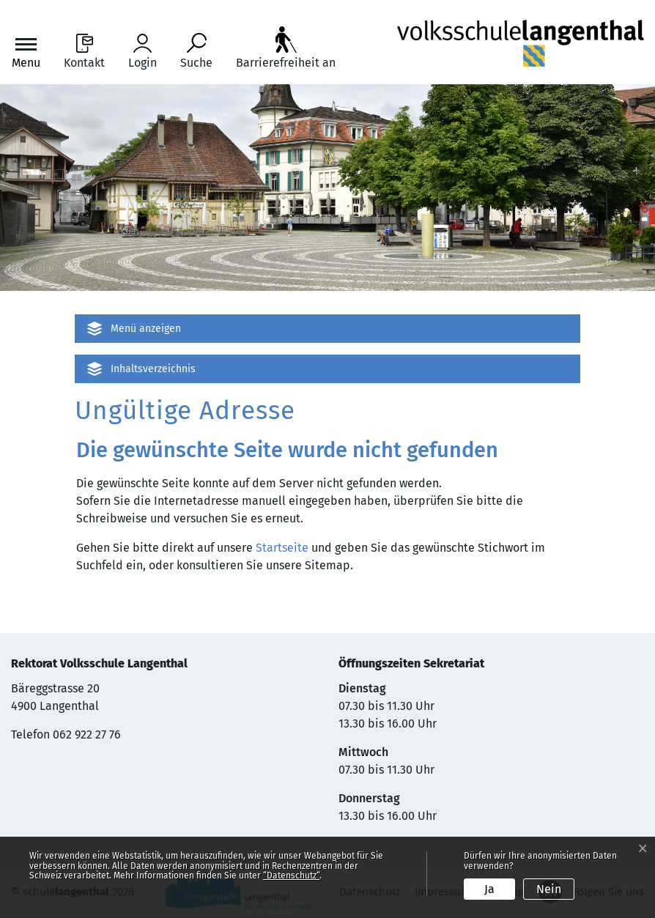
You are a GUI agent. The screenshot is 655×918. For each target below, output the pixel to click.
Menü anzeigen (146, 328)
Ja (489, 889)
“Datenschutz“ (291, 875)
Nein (548, 889)
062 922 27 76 (87, 734)
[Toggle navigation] (26, 51)
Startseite (282, 548)
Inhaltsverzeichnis (153, 369)
